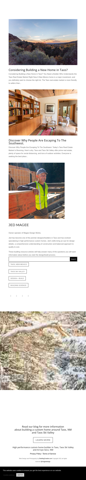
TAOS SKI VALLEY (18, 271)
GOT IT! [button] (20, 475)
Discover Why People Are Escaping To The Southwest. (37, 141)
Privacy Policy (35, 454)
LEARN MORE (43, 440)
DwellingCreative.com (45, 458)
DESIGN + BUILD (17, 278)
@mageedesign (46, 461)
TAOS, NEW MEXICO (19, 264)
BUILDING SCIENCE (18, 285)
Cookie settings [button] (9, 475)
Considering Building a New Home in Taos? (38, 70)
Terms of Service (49, 454)
